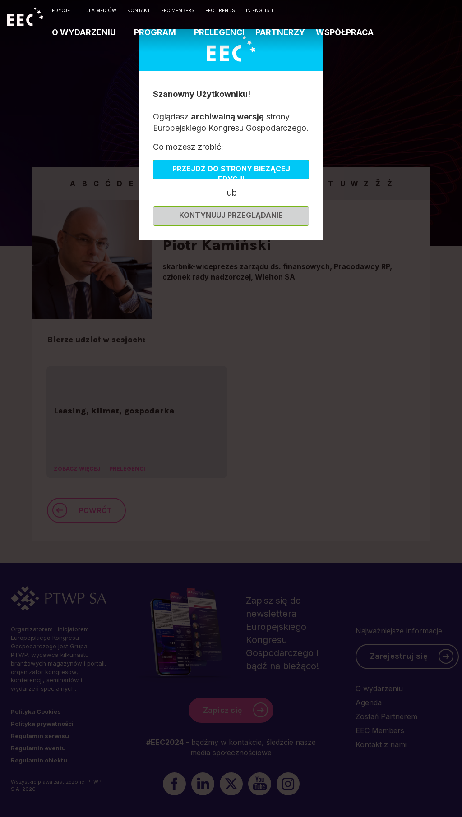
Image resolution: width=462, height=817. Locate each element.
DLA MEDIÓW (100, 10)
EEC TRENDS (220, 10)
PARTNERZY (280, 32)
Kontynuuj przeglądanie (231, 215)
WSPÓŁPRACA (345, 32)
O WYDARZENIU (85, 32)
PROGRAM (156, 32)
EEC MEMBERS (177, 10)
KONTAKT (138, 10)
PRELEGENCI (219, 32)
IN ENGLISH (259, 10)
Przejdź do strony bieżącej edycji (231, 171)
